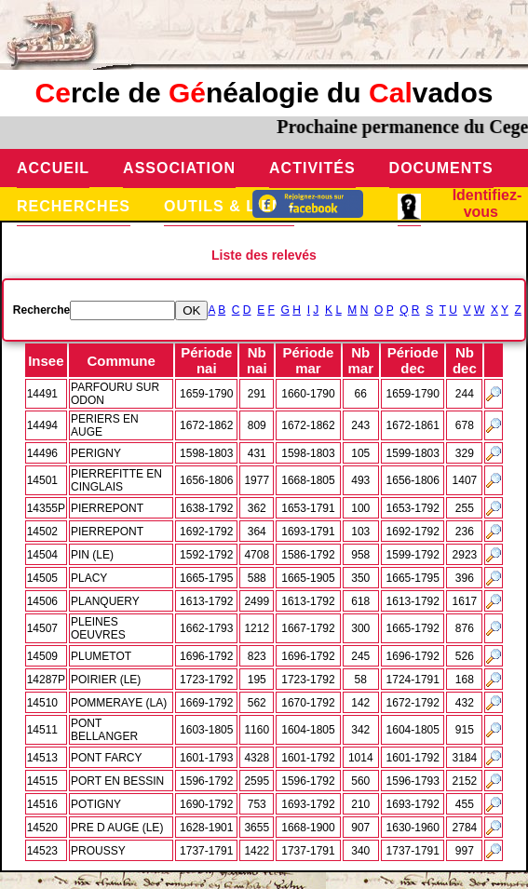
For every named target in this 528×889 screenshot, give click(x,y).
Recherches (73, 206)
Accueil (53, 168)
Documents (441, 168)
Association (179, 168)
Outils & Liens (229, 206)
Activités (312, 168)
